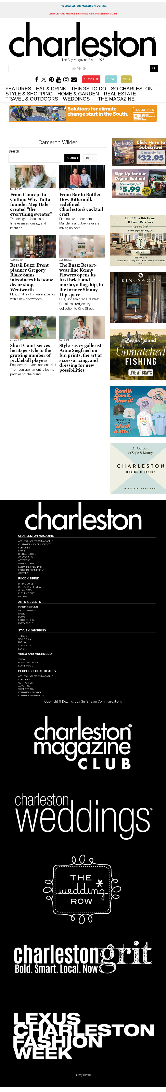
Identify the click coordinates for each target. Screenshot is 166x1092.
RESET (90, 158)
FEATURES (18, 88)
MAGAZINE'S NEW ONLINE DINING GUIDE (83, 13)
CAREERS (23, 573)
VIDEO (21, 659)
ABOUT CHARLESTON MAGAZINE (35, 541)
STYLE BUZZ (24, 645)
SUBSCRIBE (91, 79)
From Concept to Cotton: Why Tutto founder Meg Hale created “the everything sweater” (31, 204)
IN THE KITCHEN (27, 593)
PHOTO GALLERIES (28, 662)
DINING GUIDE (25, 583)
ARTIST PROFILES (27, 610)
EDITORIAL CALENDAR (30, 567)
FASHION (22, 642)
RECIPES (22, 596)
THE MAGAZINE (118, 98)
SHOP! (111, 79)
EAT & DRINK (51, 88)
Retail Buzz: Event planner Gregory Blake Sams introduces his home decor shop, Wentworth (31, 277)
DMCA (87, 1075)
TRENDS (22, 636)
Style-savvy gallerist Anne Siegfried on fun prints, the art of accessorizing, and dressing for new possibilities (80, 358)
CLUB (126, 79)
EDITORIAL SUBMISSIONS (31, 570)
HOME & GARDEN (78, 93)
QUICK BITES (24, 590)
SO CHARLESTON (132, 88)
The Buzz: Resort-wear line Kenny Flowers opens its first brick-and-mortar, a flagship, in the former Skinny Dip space (81, 279)
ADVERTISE (24, 560)
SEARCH (72, 158)
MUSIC (21, 613)
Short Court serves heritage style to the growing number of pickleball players (30, 353)
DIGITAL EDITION (27, 554)
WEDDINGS (78, 98)
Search (14, 151)
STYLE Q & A (24, 639)
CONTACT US (25, 557)
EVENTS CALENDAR (28, 607)
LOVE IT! (22, 649)
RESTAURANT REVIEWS (30, 587)
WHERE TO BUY (26, 563)
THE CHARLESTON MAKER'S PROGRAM (83, 6)
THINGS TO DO (88, 88)
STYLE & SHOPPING (29, 93)
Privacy (78, 1075)
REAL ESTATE (120, 93)
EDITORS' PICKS (26, 620)
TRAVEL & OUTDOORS (31, 98)
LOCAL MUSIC (25, 665)
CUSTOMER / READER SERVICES (34, 544)
